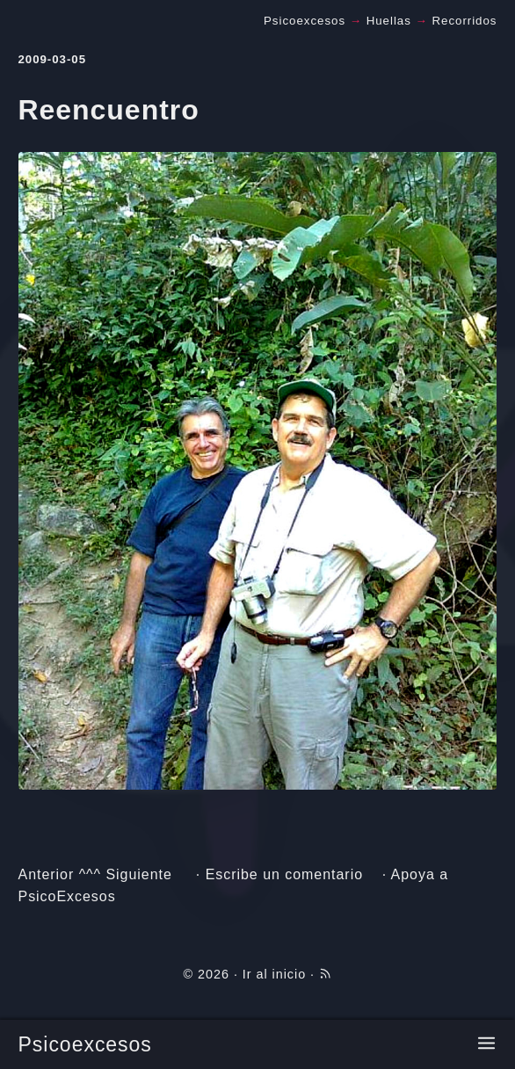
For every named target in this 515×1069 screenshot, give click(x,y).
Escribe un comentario (284, 874)
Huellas (388, 20)
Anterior (46, 874)
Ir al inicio (274, 974)
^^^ (90, 874)
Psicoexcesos (85, 1044)
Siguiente (138, 874)
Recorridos (464, 20)
